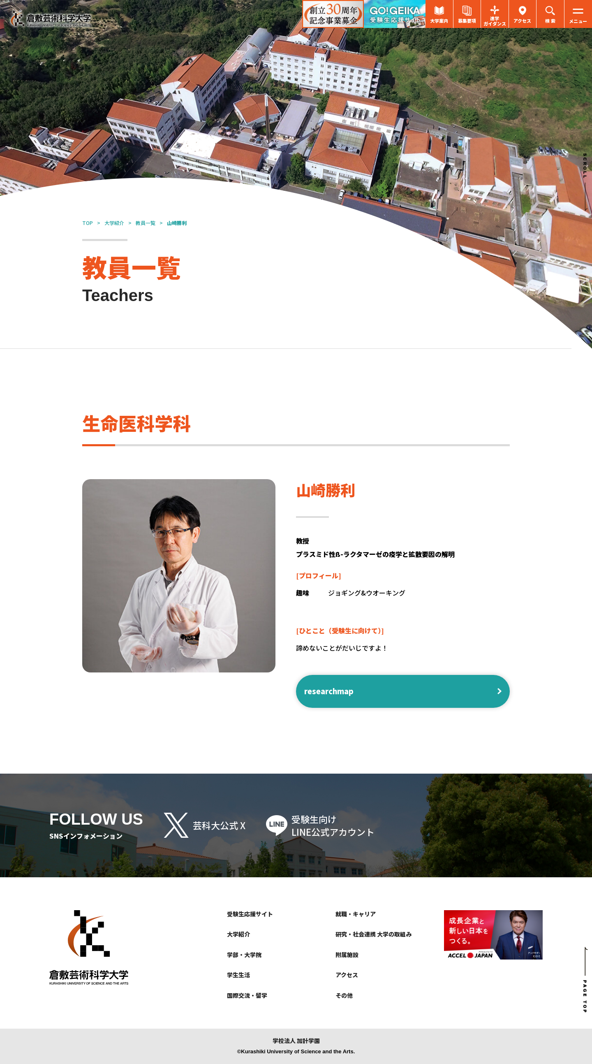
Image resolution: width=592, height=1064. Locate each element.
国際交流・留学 (247, 995)
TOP (87, 222)
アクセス (346, 975)
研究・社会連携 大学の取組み (373, 934)
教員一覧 (145, 222)
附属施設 (346, 954)
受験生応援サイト (250, 914)
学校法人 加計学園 (296, 1040)
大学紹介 (114, 222)
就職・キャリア (355, 914)
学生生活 (238, 975)
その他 (344, 995)
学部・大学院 (244, 954)
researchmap (329, 691)
